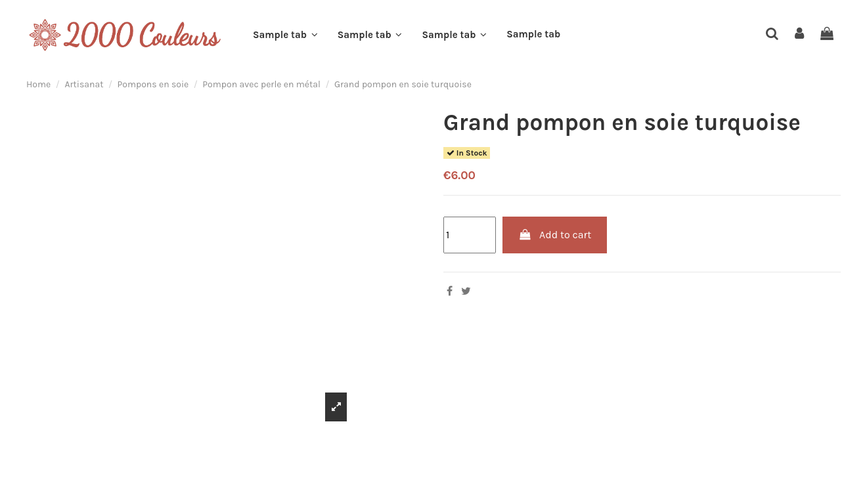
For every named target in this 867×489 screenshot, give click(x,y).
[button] (285, 34)
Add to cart (555, 234)
